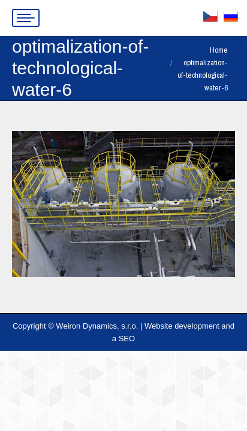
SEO (127, 338)
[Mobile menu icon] (26, 18)
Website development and (189, 325)
